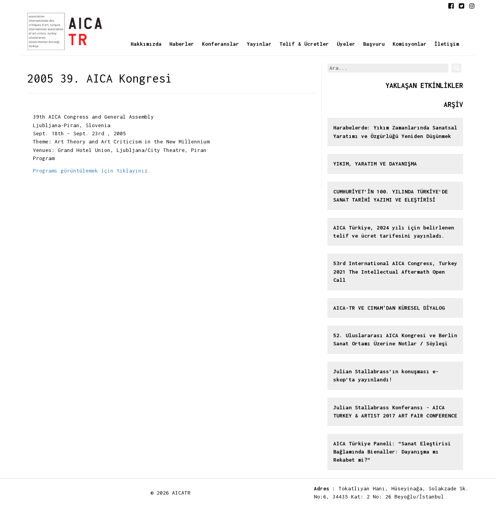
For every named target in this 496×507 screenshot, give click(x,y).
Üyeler (346, 44)
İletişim (446, 44)
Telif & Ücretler (304, 44)
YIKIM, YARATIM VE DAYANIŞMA (375, 163)
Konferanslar (220, 44)
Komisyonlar (410, 44)
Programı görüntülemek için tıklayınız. (92, 170)
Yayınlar (259, 44)
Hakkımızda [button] (146, 44)
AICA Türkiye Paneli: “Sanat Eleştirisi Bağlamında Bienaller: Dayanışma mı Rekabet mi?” (392, 451)
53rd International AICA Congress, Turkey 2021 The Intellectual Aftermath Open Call (395, 271)
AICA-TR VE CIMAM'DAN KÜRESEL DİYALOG (389, 308)
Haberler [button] (181, 44)
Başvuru (374, 44)
